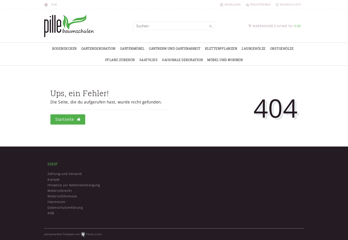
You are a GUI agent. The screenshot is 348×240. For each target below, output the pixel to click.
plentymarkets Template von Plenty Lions (73, 234)
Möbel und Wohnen (225, 60)
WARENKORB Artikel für (274, 26)
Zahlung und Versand (64, 174)
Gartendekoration (98, 48)
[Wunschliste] (287, 4)
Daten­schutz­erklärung (65, 207)
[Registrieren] (258, 4)
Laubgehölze (254, 48)
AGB (50, 213)
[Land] (46, 4)
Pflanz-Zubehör (120, 60)
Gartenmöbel (132, 48)
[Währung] (54, 4)
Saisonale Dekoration (182, 60)
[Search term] (174, 26)
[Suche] (210, 26)
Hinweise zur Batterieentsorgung (73, 185)
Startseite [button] (67, 119)
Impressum (56, 202)
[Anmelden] (230, 4)
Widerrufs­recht (59, 190)
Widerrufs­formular (62, 196)
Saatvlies (148, 60)
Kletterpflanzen (221, 48)
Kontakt (53, 179)
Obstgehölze (282, 48)
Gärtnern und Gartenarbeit (175, 48)
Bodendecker (64, 48)
